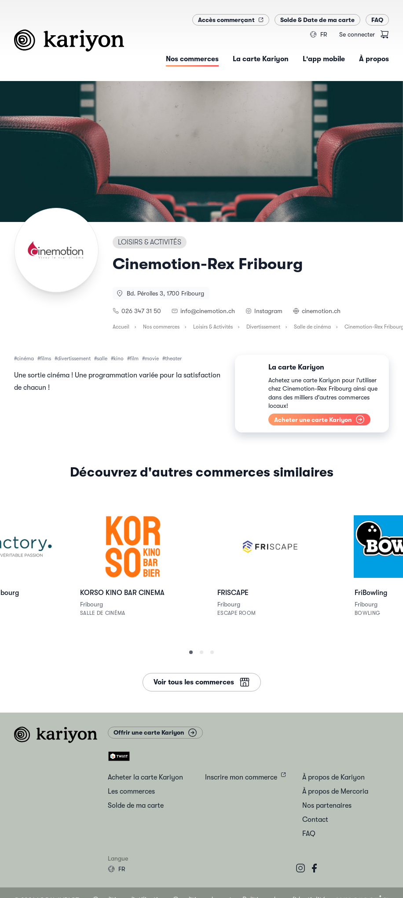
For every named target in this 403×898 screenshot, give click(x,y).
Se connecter (357, 34)
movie (152, 358)
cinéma (25, 358)
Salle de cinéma (312, 327)
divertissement (74, 358)
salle (102, 358)
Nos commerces (161, 327)
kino (119, 358)
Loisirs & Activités (213, 327)
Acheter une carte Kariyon (319, 419)
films (45, 358)
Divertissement (263, 327)
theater (173, 358)
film (134, 358)
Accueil (121, 327)
